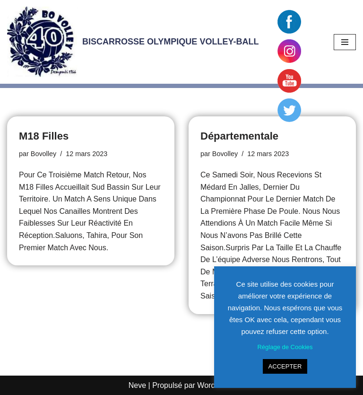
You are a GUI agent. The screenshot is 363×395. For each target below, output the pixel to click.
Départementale (239, 136)
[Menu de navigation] (345, 42)
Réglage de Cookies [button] (284, 347)
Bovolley (43, 154)
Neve (137, 385)
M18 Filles (44, 136)
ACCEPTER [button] (285, 366)
